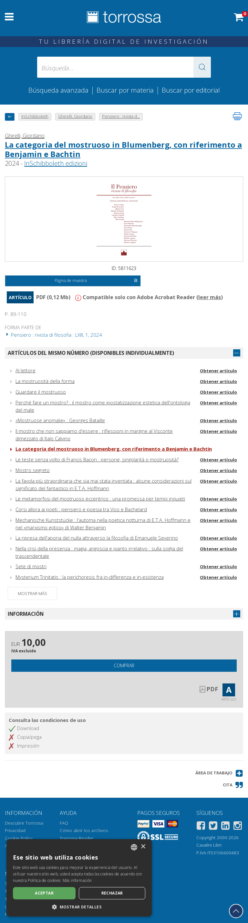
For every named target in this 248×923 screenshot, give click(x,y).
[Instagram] (237, 826)
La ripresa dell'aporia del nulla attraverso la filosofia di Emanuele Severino (97, 538)
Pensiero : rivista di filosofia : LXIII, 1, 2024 (53, 335)
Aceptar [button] (44, 893)
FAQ (64, 823)
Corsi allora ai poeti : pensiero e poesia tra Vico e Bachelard (81, 509)
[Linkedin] (225, 826)
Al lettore (26, 370)
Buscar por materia (125, 90)
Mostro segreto (33, 470)
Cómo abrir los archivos (84, 830)
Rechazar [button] (112, 893)
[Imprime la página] (237, 116)
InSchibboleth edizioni (55, 163)
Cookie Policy (18, 838)
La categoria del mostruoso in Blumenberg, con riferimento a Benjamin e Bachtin (123, 149)
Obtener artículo (218, 371)
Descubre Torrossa (24, 823)
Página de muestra (96, 281)
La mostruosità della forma (45, 381)
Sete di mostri (31, 566)
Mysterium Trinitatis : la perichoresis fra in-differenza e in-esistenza (90, 577)
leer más (209, 297)
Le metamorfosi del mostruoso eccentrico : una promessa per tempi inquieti (100, 498)
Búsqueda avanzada (58, 90)
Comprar (124, 665)
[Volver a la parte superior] (236, 911)
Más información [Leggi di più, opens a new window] (77, 880)
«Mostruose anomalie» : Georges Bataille (60, 420)
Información (26, 613)
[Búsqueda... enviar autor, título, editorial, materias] (124, 67)
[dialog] (79, 878)
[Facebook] (200, 826)
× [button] (142, 846)
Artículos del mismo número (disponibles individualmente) (91, 352)
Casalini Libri (209, 845)
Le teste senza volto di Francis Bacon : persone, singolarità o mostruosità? (97, 459)
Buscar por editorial (191, 90)
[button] (202, 67)
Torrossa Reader (76, 838)
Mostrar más (32, 593)
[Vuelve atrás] (10, 116)
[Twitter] (213, 826)
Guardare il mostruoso (41, 391)
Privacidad (15, 830)
